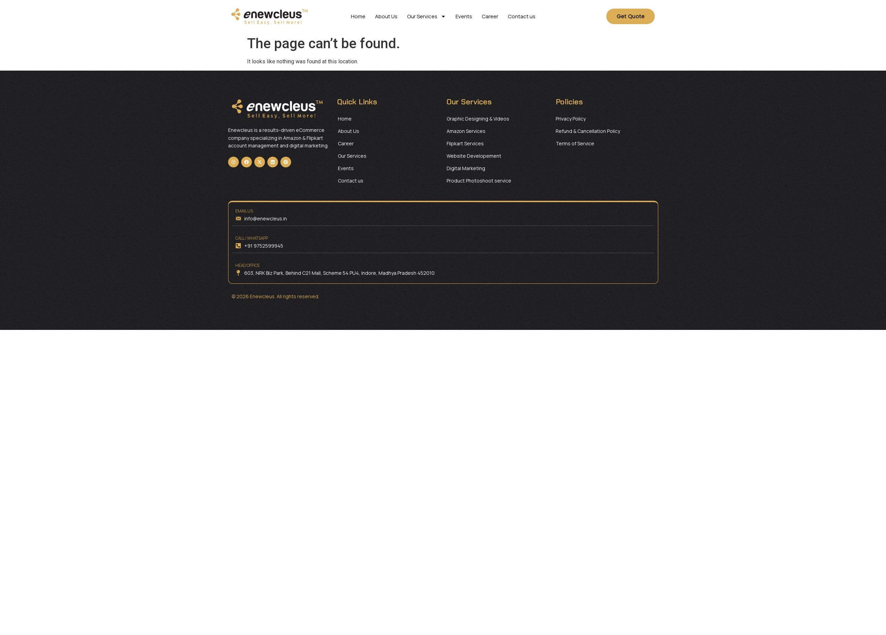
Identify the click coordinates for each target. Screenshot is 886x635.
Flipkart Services (465, 143)
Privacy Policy (571, 118)
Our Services (426, 16)
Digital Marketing (466, 168)
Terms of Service (575, 143)
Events (464, 16)
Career (490, 16)
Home (358, 16)
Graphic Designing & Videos (478, 118)
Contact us (521, 16)
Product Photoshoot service (479, 180)
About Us (386, 16)
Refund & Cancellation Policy (588, 131)
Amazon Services (466, 131)
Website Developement (474, 156)
